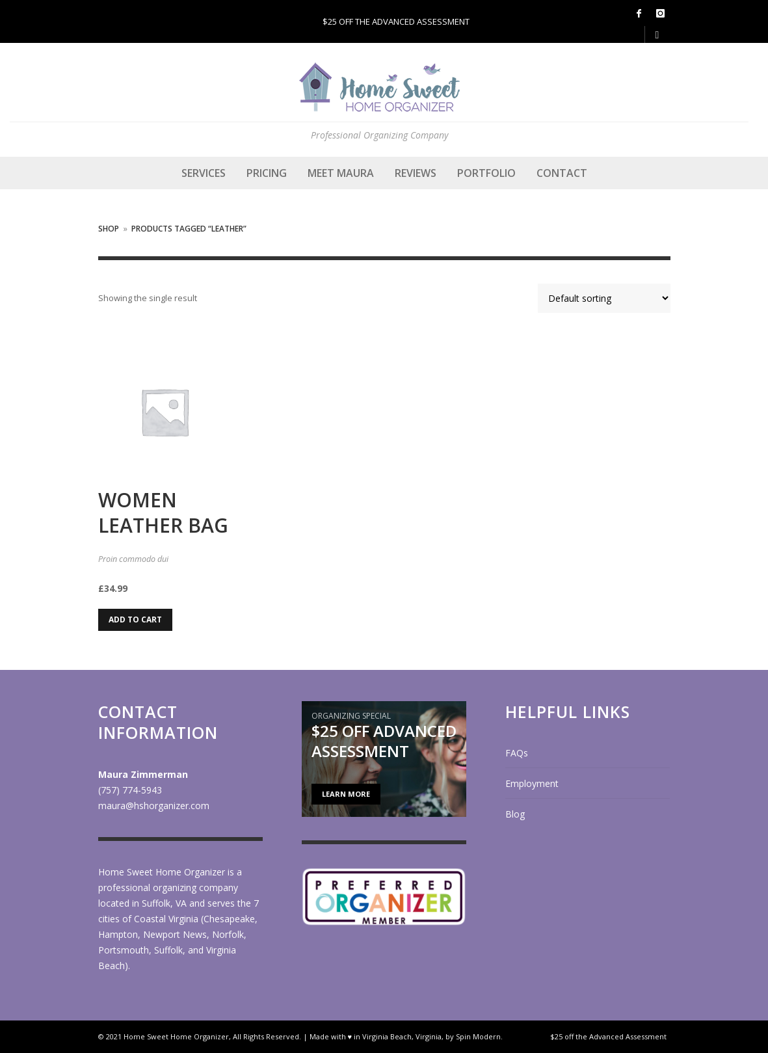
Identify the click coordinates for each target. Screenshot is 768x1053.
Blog (515, 814)
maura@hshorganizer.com (153, 805)
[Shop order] (604, 298)
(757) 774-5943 (130, 790)
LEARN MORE (346, 794)
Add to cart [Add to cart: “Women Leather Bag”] (135, 619)
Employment (532, 783)
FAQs (516, 753)
